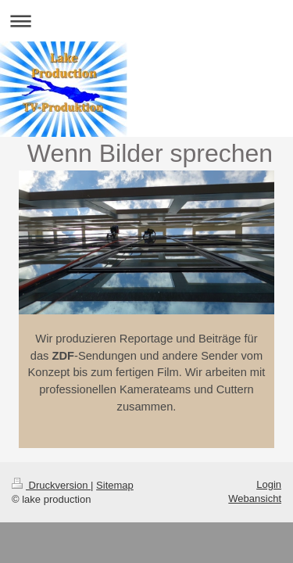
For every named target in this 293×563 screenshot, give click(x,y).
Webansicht (254, 498)
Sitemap (115, 485)
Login (268, 484)
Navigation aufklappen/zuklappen (146, 21)
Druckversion (51, 485)
